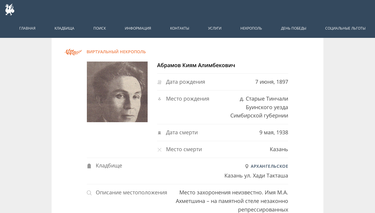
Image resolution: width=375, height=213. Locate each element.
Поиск (99, 28)
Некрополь (251, 28)
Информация (138, 28)
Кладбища (64, 28)
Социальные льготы (345, 28)
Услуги (214, 28)
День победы (293, 28)
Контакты (179, 28)
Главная (27, 28)
